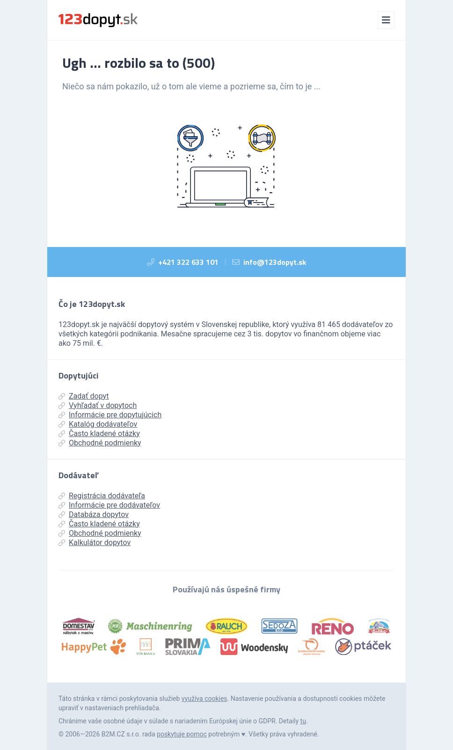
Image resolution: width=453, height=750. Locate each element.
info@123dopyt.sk (274, 262)
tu (303, 721)
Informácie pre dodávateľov (109, 505)
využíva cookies (204, 698)
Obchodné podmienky (99, 442)
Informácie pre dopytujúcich (109, 414)
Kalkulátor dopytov (94, 542)
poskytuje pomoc (182, 734)
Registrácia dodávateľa (101, 495)
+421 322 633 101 (188, 262)
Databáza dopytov (93, 514)
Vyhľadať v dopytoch (97, 405)
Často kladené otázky (99, 433)
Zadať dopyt (83, 396)
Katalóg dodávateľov (97, 424)
